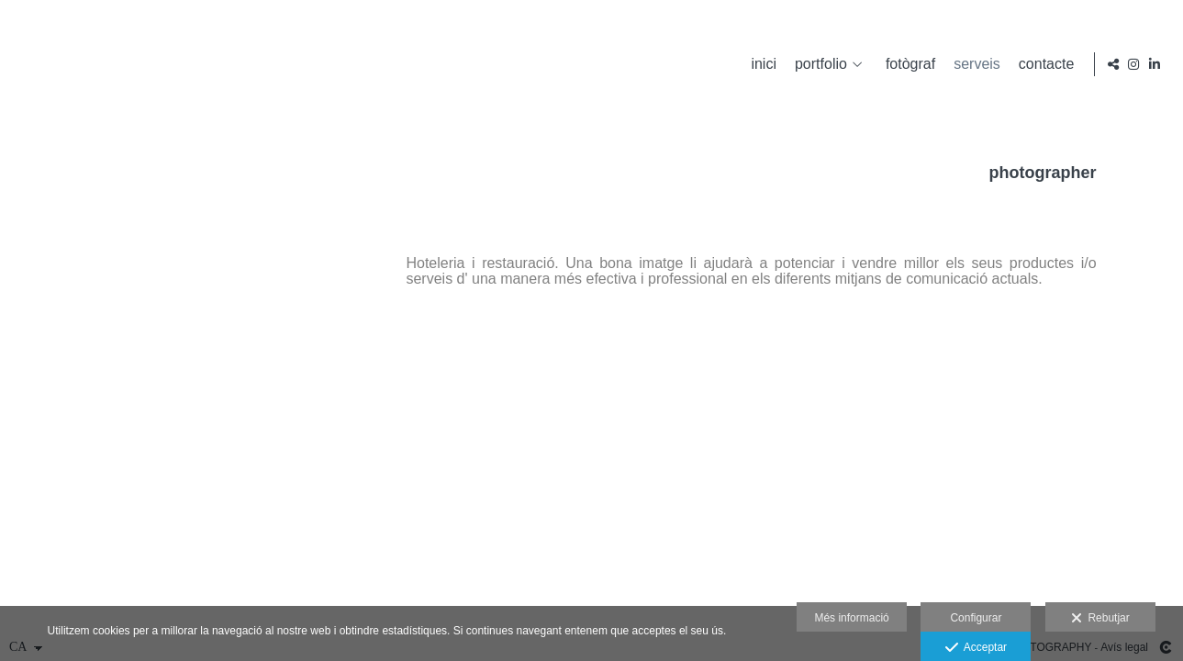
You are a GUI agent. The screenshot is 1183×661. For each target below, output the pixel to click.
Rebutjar (1100, 618)
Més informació (851, 617)
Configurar (975, 617)
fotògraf (907, 64)
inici (761, 64)
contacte (1043, 64)
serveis (974, 64)
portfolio (818, 64)
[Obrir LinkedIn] (1154, 64)
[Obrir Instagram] (1133, 64)
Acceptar (976, 648)
